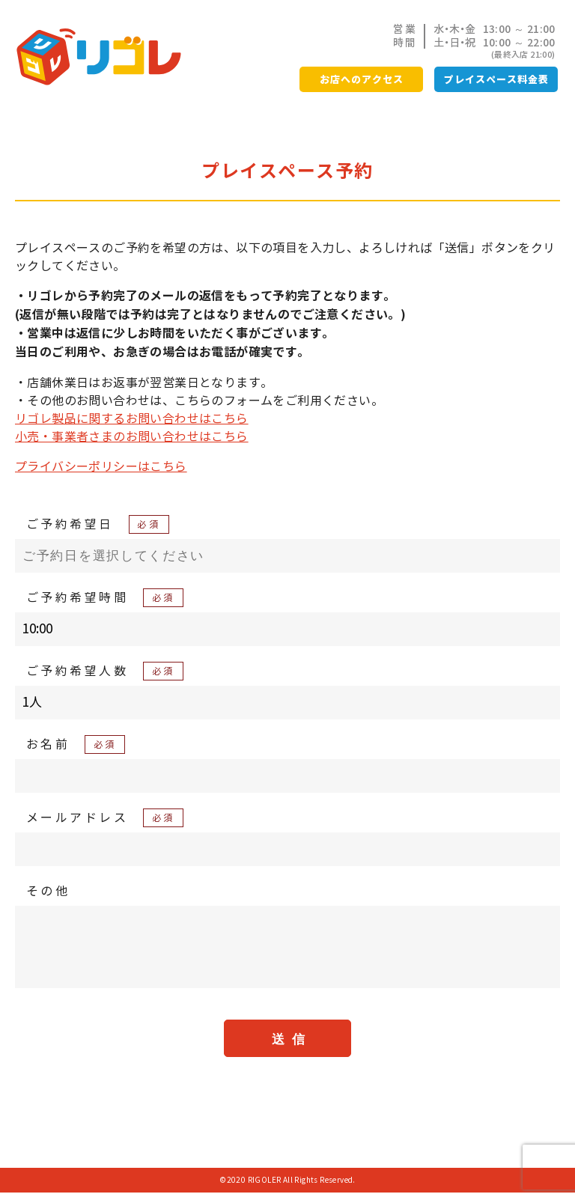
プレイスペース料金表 (496, 79)
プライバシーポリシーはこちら (101, 466)
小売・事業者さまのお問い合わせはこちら (132, 436)
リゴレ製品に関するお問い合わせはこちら (132, 418)
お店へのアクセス (362, 79)
